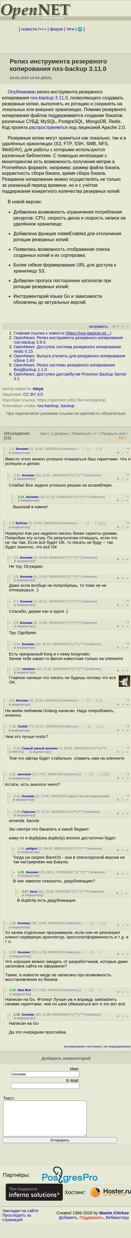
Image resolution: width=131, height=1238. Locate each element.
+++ (43, 29)
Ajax (44, 433)
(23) (7, 438)
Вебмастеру (117, 1224)
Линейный (81, 433)
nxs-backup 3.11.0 (49, 97)
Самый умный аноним (39, 748)
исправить (98, 326)
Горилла (28, 811)
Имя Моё (24, 990)
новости (29, 29)
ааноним (24, 774)
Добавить (68, 1224)
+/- (95, 433)
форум (56, 29)
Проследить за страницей (16, 1224)
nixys (38, 388)
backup (67, 405)
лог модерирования (116, 1046)
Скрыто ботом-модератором (88, 796)
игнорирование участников (82, 1046)
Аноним (22, 448)
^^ (75, 475)
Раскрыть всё (113, 433)
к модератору (20, 452)
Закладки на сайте (20, 1217)
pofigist (31, 848)
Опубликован (22, 91)
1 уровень (59, 433)
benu (33, 891)
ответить (68, 448)
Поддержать (92, 1224)
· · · (93, 448)
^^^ (82, 475)
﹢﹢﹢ (82, 448)
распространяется (48, 127)
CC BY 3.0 (33, 394)
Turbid (22, 726)
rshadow (28, 669)
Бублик (21, 523)
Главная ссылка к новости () (62, 333)
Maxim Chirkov (114, 1219)
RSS (122, 438)
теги (70, 29)
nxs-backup (48, 405)
